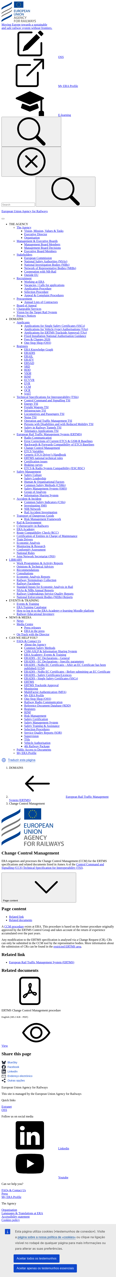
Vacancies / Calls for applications (44, 285)
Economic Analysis (28, 542)
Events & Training (28, 603)
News (20, 620)
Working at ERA (34, 281)
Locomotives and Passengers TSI (44, 414)
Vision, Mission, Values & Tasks (43, 230)
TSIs (27, 739)
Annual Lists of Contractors (41, 302)
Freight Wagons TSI (36, 407)
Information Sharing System (41, 495)
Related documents (20, 920)
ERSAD (29, 363)
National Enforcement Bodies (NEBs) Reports (45, 597)
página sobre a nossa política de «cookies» (47, 1237)
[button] (4, 760)
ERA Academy (26, 529)
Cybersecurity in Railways (33, 525)
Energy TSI (31, 403)
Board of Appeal (27, 305)
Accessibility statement (16, 1216)
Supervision (31, 736)
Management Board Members (42, 244)
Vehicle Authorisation (37, 742)
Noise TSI (30, 417)
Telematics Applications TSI (41, 431)
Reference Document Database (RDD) (47, 705)
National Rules (26, 553)
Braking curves (33, 464)
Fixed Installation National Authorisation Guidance (55, 336)
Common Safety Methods (39, 648)
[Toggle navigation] (3, 218)
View (33, 1045)
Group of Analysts (35, 492)
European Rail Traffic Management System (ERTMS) (49, 434)
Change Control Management (42, 447)
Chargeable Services (29, 308)
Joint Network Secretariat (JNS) (36, 556)
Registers (22, 346)
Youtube (35, 1177)
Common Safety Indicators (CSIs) (44, 502)
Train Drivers (25, 539)
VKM (27, 373)
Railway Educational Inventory (35, 614)
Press (5, 1193)
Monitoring (31, 688)
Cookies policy (11, 1220)
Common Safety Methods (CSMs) (45, 485)
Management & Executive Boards (37, 241)
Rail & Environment (29, 522)
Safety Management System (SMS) (45, 488)
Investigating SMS (35, 505)
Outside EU (31, 275)
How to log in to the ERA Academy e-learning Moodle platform (55, 610)
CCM (27, 386)
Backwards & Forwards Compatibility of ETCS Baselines (59, 444)
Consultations (25, 573)
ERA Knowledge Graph (38, 349)
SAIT (27, 393)
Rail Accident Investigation (40, 512)
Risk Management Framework (42, 519)
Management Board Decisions (42, 247)
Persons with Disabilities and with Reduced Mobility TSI (58, 424)
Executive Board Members (40, 251)
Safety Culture (33, 475)
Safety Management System (41, 722)
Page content (39, 887)
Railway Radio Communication (43, 702)
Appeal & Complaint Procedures (44, 295)
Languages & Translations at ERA (22, 1213)
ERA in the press (34, 631)
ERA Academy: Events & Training (45, 654)
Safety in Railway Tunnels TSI (42, 427)
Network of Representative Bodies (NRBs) (50, 268)
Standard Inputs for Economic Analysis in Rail (45, 586)
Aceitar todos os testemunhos (36, 1258)
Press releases (32, 627)
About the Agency (35, 644)
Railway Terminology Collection (36, 580)
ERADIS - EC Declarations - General (47, 658)
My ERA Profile (34, 695)
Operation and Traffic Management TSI (48, 420)
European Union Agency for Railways (25, 211)
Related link (16, 916)
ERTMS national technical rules (43, 458)
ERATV (29, 359)
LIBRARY (15, 559)
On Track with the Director (33, 634)
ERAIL (28, 356)
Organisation (32, 237)
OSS (4, 1110)
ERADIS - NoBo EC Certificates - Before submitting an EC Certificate (67, 671)
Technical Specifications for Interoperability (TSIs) (48, 397)
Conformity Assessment (31, 549)
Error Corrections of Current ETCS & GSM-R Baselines (58, 441)
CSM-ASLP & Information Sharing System (50, 651)
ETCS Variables (33, 451)
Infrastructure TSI (35, 410)
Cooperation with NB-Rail (40, 271)
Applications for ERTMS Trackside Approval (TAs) (55, 332)
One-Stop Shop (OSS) (37, 342)
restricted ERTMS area (67, 946)
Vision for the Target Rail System (37, 312)
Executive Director (35, 234)
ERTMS (29, 681)
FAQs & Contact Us (29, 641)
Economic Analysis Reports (33, 576)
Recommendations (28, 570)
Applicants (23, 322)
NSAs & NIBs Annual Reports (35, 590)
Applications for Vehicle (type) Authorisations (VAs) (56, 329)
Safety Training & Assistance (42, 726)
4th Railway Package (37, 746)
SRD (27, 366)
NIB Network (32, 508)
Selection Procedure (36, 291)
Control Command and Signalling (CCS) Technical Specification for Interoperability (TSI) (53, 866)
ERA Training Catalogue (31, 607)
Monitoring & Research (31, 546)
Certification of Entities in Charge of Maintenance (47, 536)
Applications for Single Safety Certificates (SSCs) (54, 325)
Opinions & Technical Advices (35, 566)
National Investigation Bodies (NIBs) (47, 264)
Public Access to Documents (34, 749)
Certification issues (35, 461)
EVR (27, 383)
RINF (27, 376)
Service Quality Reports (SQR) (43, 732)
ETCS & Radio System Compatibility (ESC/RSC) (54, 468)
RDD (27, 369)
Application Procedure (37, 288)
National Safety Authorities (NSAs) (45, 261)
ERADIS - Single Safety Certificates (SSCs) (51, 678)
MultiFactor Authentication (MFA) (45, 692)
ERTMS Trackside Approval (41, 685)
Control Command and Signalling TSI (47, 400)
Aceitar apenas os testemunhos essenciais (45, 1268)
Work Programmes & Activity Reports (40, 563)
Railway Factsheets (28, 583)
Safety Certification (36, 719)
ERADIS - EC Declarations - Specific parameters (54, 661)
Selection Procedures (37, 729)
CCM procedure (14, 926)
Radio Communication (38, 437)
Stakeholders (24, 254)
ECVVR (29, 380)
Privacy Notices (26, 315)
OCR (27, 390)
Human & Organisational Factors (44, 481)
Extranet (7, 1106)
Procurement (24, 298)
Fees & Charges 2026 (37, 339)
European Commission (38, 258)
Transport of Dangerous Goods (35, 515)
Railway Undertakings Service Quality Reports (45, 593)
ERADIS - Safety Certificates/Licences (48, 675)
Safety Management (29, 471)
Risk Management (35, 715)
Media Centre (25, 624)
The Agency (24, 227)
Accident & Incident (29, 498)
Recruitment (24, 278)
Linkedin (35, 1148)
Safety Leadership (35, 478)
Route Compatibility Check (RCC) (38, 532)
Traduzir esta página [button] (21, 760)
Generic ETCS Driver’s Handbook (45, 454)
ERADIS (29, 353)
